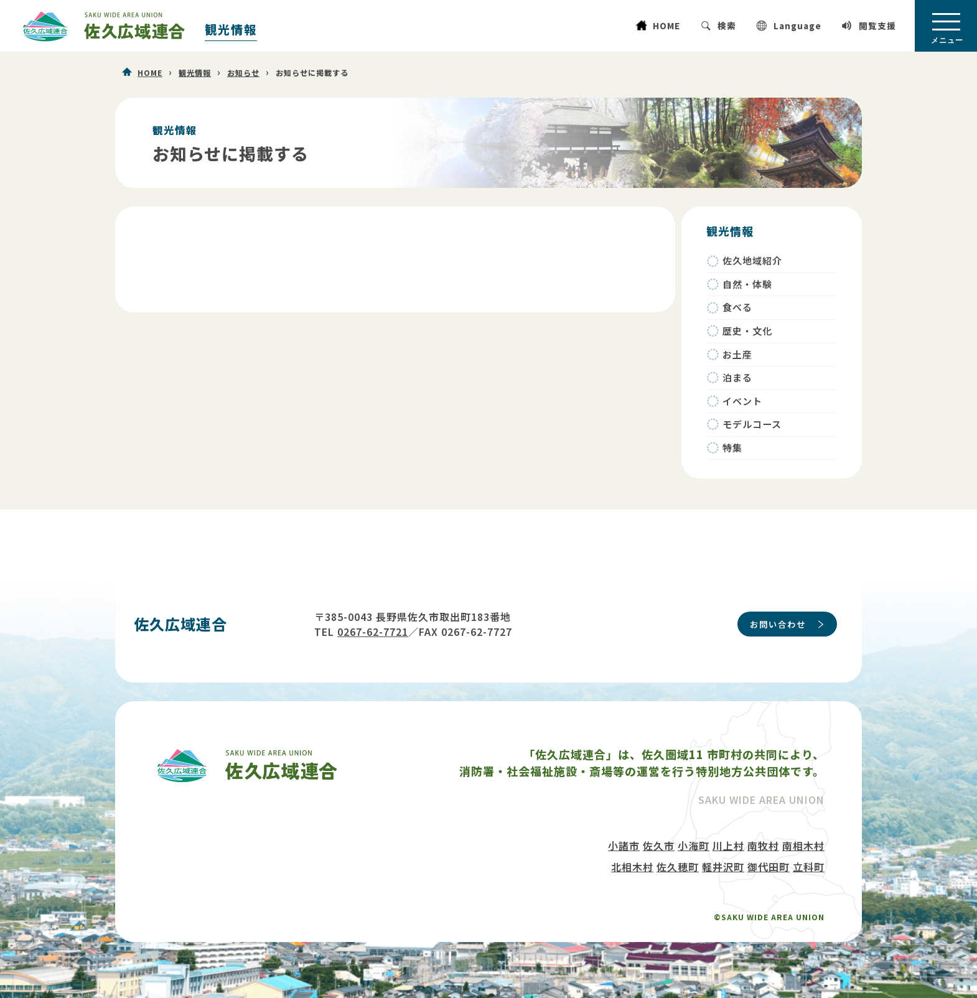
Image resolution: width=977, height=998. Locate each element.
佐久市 (659, 845)
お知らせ (243, 72)
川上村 (728, 845)
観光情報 (231, 29)
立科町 (809, 866)
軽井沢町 (723, 866)
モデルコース (752, 424)
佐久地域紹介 (752, 260)
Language (797, 25)
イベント (742, 401)
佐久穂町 (678, 866)
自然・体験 (747, 284)
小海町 (693, 845)
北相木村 (632, 866)
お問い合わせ (778, 624)
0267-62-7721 (372, 631)
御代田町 (768, 866)
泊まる (737, 377)
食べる (737, 307)
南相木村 (803, 845)
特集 (732, 447)
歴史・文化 (747, 330)
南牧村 (763, 845)
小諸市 (624, 845)
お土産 (737, 354)
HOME (666, 25)
